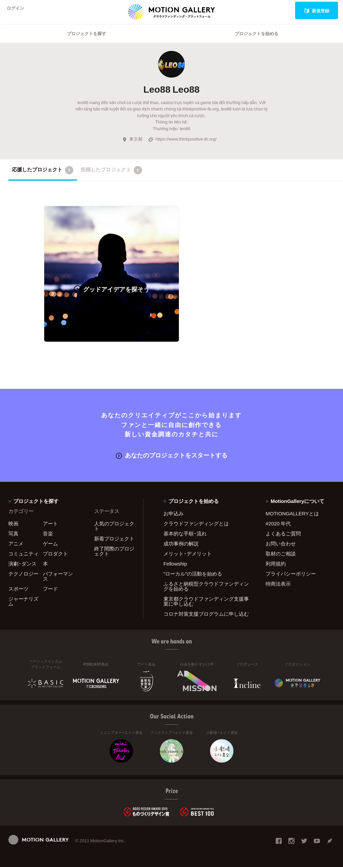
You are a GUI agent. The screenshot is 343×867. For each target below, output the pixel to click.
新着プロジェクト (114, 538)
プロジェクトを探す (86, 42)
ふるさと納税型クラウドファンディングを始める (206, 586)
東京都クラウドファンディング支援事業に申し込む (206, 601)
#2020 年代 (278, 523)
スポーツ (18, 588)
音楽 (48, 533)
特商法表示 (278, 583)
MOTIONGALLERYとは (292, 513)
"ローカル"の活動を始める (192, 573)
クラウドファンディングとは (196, 523)
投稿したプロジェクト (111, 178)
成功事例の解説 (181, 543)
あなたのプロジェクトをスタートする (171, 454)
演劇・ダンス (22, 563)
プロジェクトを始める (256, 42)
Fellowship (175, 563)
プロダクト (55, 553)
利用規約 (276, 563)
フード (50, 588)
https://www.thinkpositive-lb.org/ (182, 147)
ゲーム (50, 543)
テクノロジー (23, 573)
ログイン (18, 10)
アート (50, 523)
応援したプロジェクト (42, 178)
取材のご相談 (281, 553)
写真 (13, 533)
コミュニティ (23, 553)
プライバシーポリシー (291, 573)
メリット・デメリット (187, 553)
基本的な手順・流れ (185, 533)
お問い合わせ (281, 543)
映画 (13, 523)
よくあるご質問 (283, 533)
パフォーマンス (58, 576)
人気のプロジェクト (114, 525)
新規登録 (317, 10)
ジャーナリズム (23, 601)
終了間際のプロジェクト (114, 550)
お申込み (173, 513)
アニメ (15, 543)
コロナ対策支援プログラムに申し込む (206, 613)
